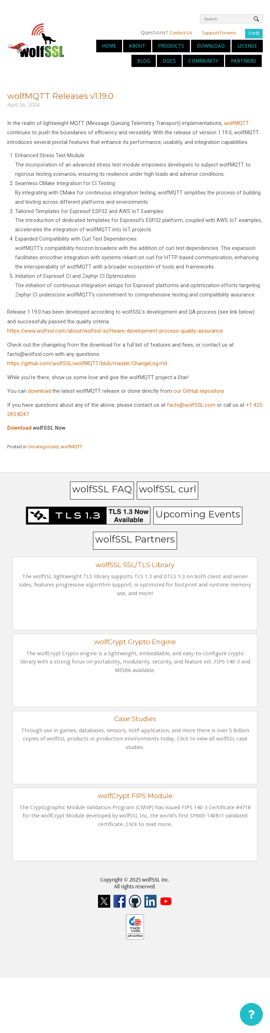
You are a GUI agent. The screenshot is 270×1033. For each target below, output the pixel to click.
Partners (243, 61)
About (137, 46)
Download (211, 46)
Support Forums (219, 32)
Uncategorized (43, 446)
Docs (169, 61)
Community (203, 61)
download (39, 391)
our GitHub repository (198, 391)
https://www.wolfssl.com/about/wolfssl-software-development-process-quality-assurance (115, 331)
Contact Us (180, 32)
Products (171, 46)
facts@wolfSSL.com (191, 405)
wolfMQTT (236, 123)
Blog (143, 61)
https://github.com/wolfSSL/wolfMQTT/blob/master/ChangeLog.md (87, 363)
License (247, 46)
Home (109, 46)
